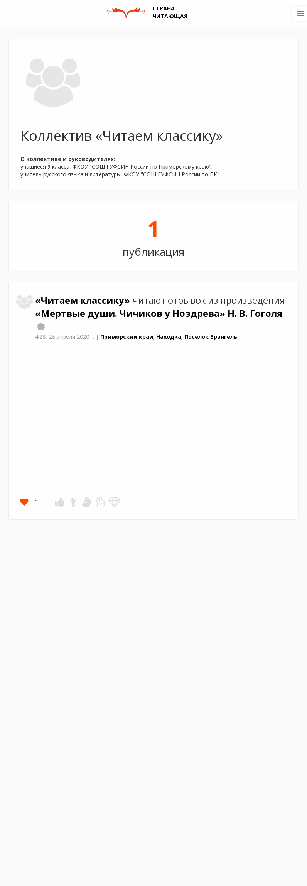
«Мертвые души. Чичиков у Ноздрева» (131, 313)
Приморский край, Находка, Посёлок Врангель (168, 336)
